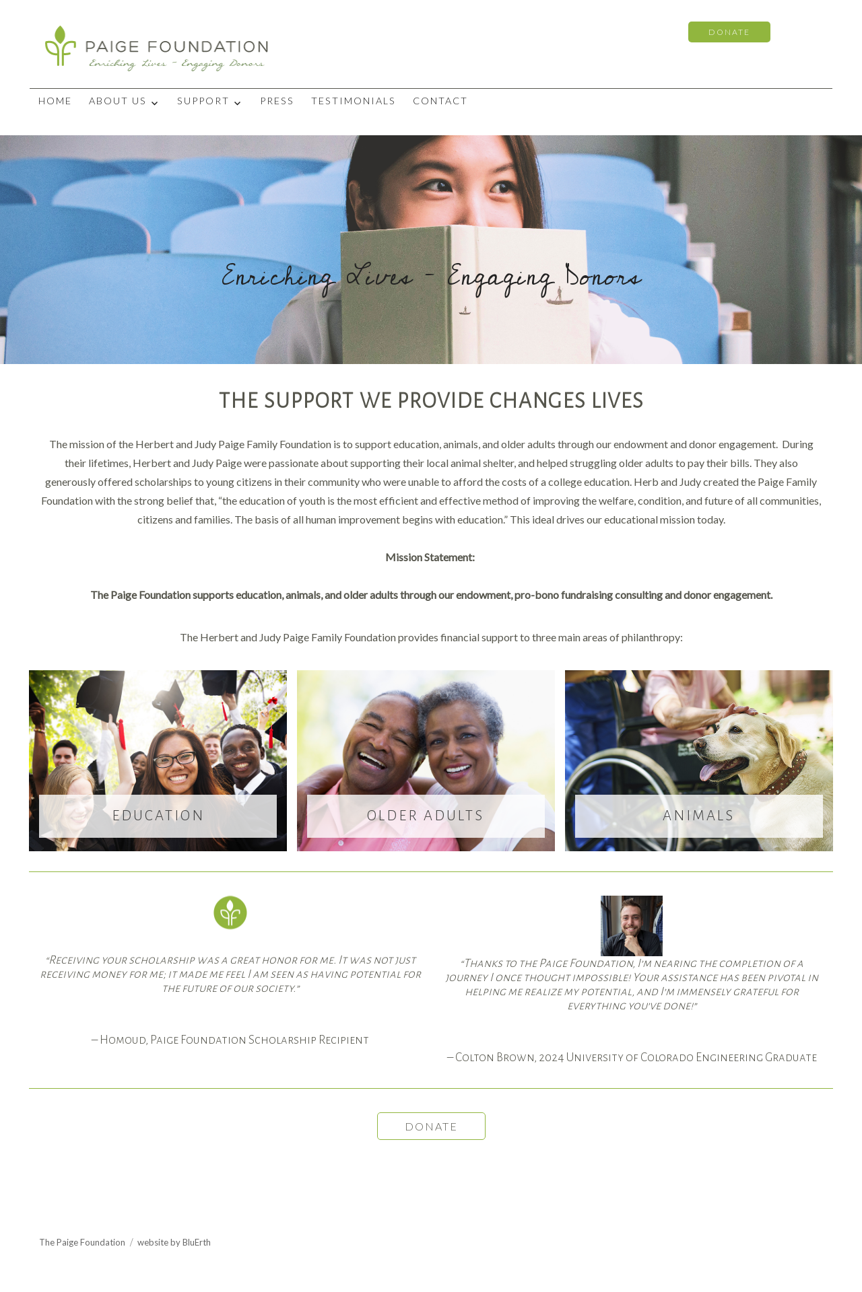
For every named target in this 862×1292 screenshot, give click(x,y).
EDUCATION (158, 816)
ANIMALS (699, 816)
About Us (118, 100)
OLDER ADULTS (425, 816)
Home (55, 100)
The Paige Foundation (82, 1242)
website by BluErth (174, 1242)
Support (203, 100)
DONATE (729, 32)
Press (277, 100)
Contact (440, 100)
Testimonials (353, 100)
